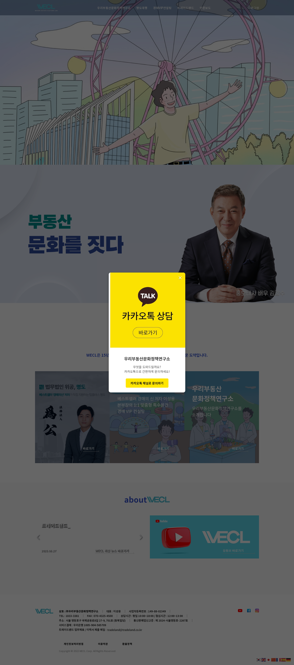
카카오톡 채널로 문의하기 (147, 383)
